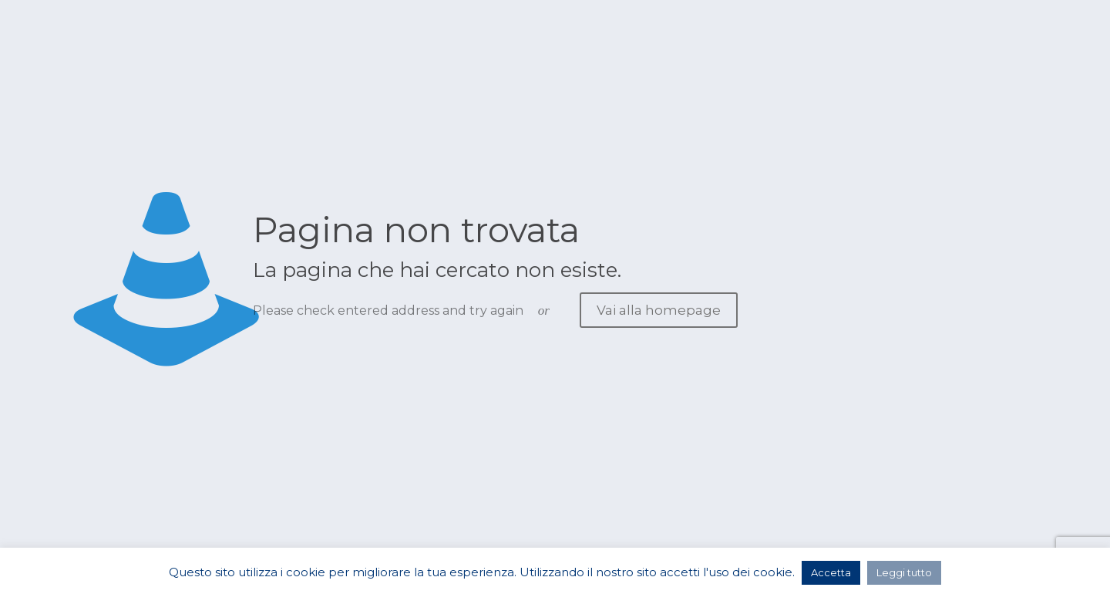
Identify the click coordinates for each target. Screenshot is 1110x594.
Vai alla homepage (659, 310)
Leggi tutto (904, 572)
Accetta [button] (831, 572)
